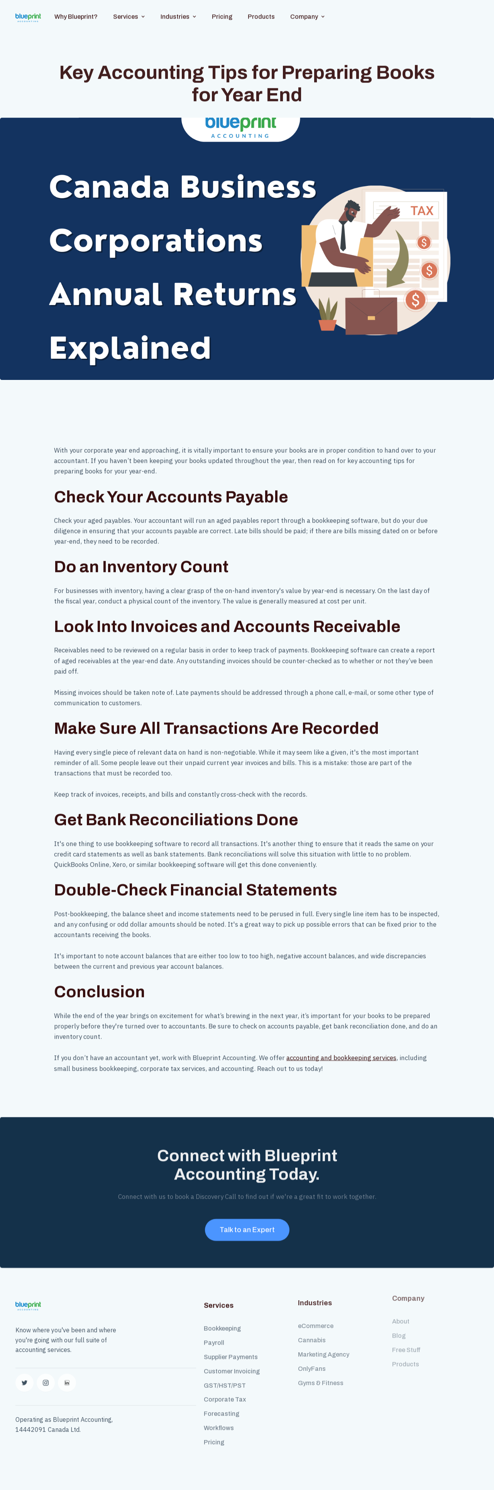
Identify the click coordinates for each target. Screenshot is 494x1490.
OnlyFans (312, 1356)
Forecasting (221, 1405)
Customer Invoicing (232, 1363)
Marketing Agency (323, 1342)
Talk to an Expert (247, 1225)
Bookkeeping (222, 1321)
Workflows (219, 1420)
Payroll (214, 1334)
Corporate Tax (225, 1392)
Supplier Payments (231, 1349)
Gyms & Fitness (320, 1370)
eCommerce (315, 1314)
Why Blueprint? (76, 8)
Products (261, 8)
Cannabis (312, 1328)
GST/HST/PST (225, 1377)
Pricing (222, 8)
